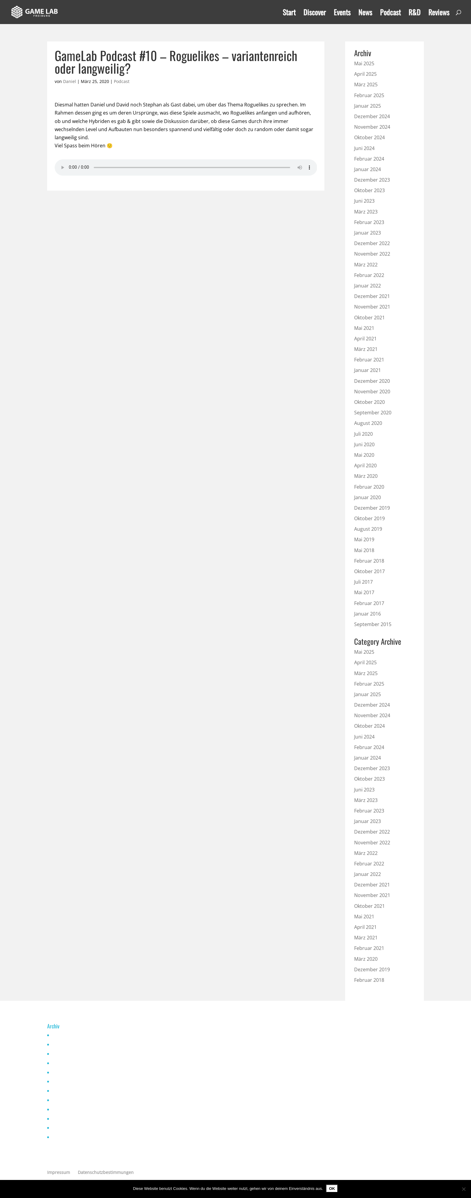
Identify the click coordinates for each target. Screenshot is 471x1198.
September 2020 (372, 412)
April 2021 (365, 338)
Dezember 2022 (372, 243)
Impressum (58, 1172)
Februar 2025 (369, 95)
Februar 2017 (369, 603)
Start (289, 13)
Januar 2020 (367, 497)
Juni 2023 (364, 201)
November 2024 (372, 127)
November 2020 (372, 391)
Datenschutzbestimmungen (106, 1172)
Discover (314, 13)
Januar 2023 (367, 232)
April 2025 (365, 74)
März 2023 (366, 211)
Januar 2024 (367, 169)
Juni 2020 (364, 444)
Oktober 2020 (369, 402)
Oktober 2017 (369, 571)
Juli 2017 (363, 582)
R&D (415, 13)
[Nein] (463, 1189)
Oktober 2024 (369, 137)
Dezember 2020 (372, 381)
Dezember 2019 (372, 508)
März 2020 (366, 476)
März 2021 (366, 349)
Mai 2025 (364, 63)
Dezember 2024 (372, 116)
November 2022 (372, 253)
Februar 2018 (369, 561)
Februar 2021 (369, 359)
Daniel (69, 81)
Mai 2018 (364, 550)
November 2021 (372, 306)
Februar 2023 (369, 222)
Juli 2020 (363, 434)
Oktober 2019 (369, 518)
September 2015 (372, 624)
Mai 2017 (364, 592)
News (365, 13)
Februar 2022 (369, 275)
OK (332, 1188)
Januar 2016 (367, 613)
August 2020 (368, 423)
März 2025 (366, 84)
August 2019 (368, 529)
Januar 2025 (367, 106)
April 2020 (365, 465)
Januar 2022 (367, 285)
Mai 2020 (364, 455)
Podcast (390, 13)
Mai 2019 (364, 539)
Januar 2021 (367, 370)
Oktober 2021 (369, 317)
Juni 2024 (364, 148)
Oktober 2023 (369, 190)
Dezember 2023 (372, 180)
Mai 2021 (364, 328)
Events (342, 13)
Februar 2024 (369, 158)
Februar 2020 (369, 487)
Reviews (438, 13)
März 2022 (366, 264)
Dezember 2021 (372, 296)
